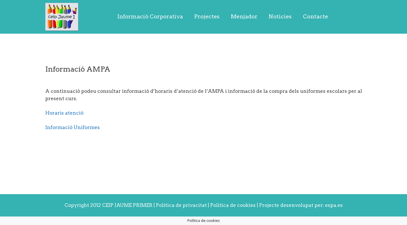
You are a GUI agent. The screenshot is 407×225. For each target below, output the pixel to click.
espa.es (334, 205)
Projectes (206, 16)
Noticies (280, 16)
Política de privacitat (181, 205)
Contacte (315, 16)
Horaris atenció (64, 113)
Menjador (244, 16)
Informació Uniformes (72, 127)
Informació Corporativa (150, 16)
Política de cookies (233, 205)
